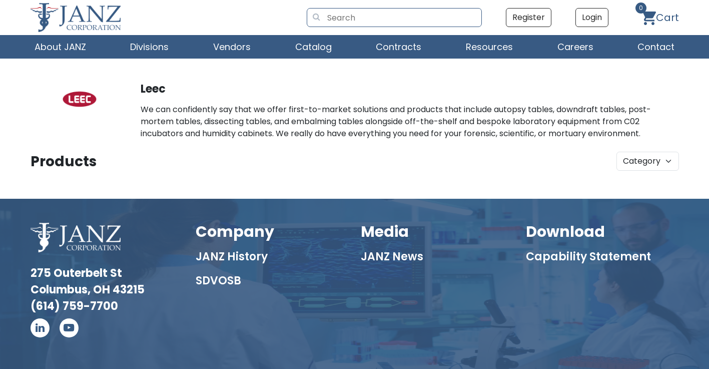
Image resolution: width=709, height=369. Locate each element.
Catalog (313, 47)
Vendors (232, 47)
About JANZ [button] (60, 47)
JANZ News (392, 256)
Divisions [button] (149, 47)
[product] (647, 161)
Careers (575, 47)
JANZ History (232, 256)
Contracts (398, 47)
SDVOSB (218, 280)
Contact (655, 47)
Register (528, 17)
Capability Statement (588, 256)
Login (592, 17)
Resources (489, 47)
